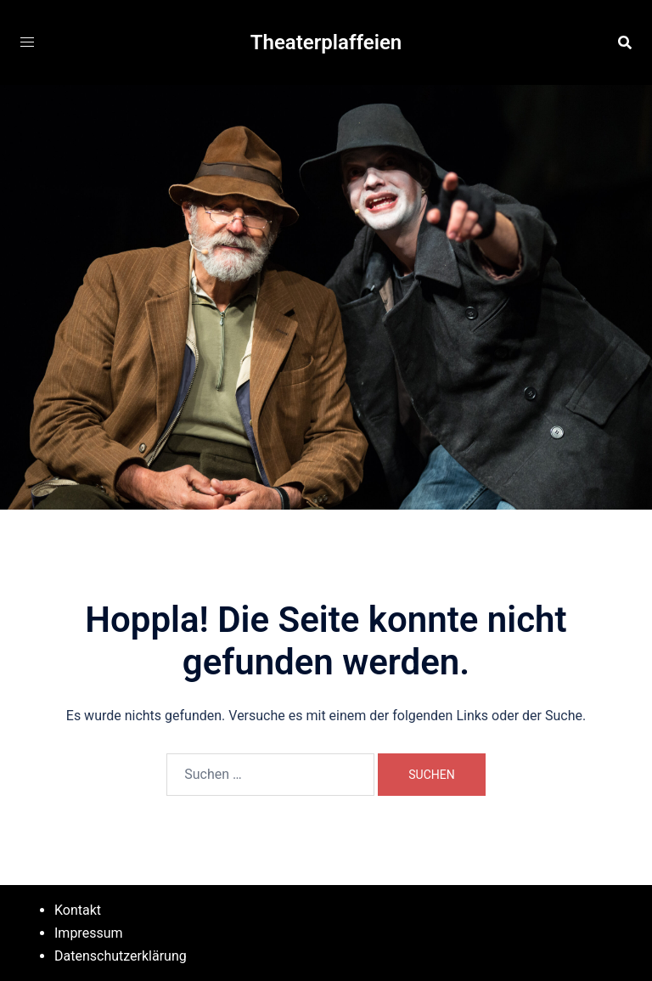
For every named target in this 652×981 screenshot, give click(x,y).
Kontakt (77, 910)
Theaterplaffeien (326, 42)
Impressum (88, 933)
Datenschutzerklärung (120, 956)
